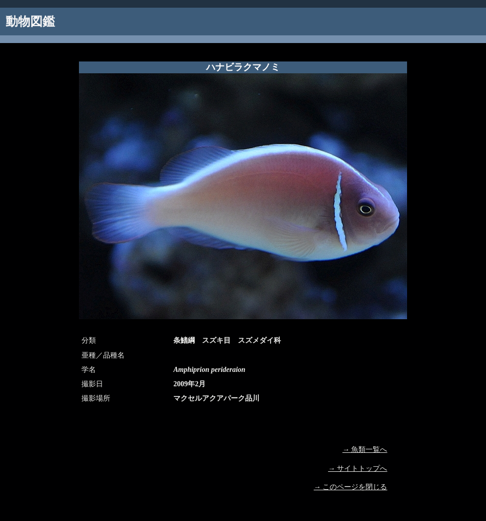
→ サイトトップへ (358, 468)
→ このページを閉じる (351, 487)
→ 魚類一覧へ (365, 449)
